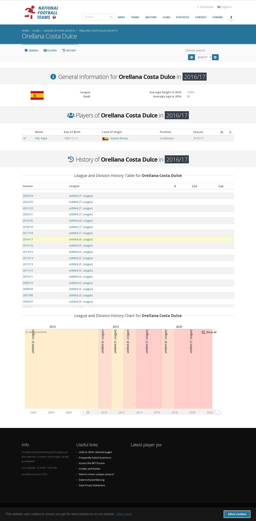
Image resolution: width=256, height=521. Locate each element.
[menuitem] (151, 412)
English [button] (224, 7)
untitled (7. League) (81, 196)
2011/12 (28, 270)
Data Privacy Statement (92, 485)
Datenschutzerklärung (91, 479)
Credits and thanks (89, 468)
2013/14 (28, 258)
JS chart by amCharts (36, 332)
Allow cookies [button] (237, 514)
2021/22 (28, 208)
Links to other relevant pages (95, 452)
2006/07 (28, 301)
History (69, 50)
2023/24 (28, 196)
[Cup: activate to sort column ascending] (221, 186)
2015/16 (28, 245)
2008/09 (28, 289)
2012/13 (28, 264)
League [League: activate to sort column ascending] (74, 186)
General (31, 50)
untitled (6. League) (81, 220)
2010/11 (28, 276)
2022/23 (28, 202)
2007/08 (28, 295)
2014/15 (28, 252)
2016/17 (28, 239)
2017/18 (28, 233)
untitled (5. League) (81, 245)
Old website (205, 7)
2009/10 (28, 283)
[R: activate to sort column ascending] (175, 186)
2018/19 (28, 227)
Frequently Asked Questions (95, 457)
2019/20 (28, 220)
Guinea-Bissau (119, 138)
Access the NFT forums (92, 463)
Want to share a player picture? (96, 474)
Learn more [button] (124, 514)
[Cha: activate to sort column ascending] (194, 186)
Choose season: (195, 50)
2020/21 (28, 214)
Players (50, 50)
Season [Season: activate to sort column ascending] (28, 186)
